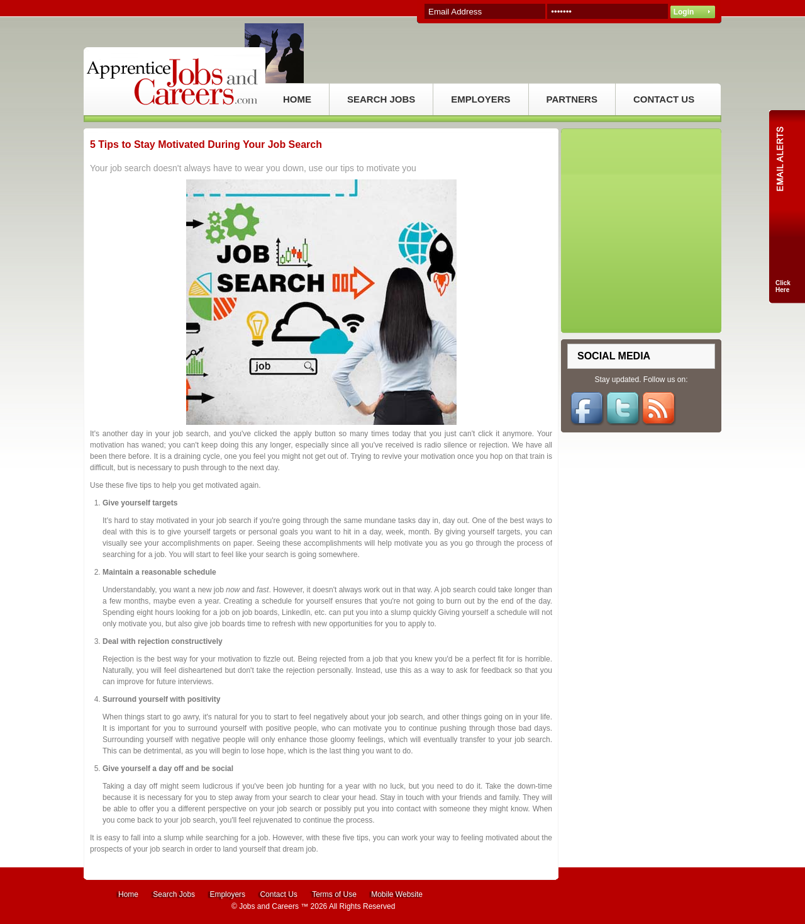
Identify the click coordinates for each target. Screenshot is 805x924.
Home (128, 894)
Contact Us (278, 894)
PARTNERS (572, 99)
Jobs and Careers (269, 906)
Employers (227, 894)
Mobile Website (397, 894)
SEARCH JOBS (381, 99)
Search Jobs (174, 894)
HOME (297, 99)
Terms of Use (334, 894)
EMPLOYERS (480, 99)
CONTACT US (663, 99)
